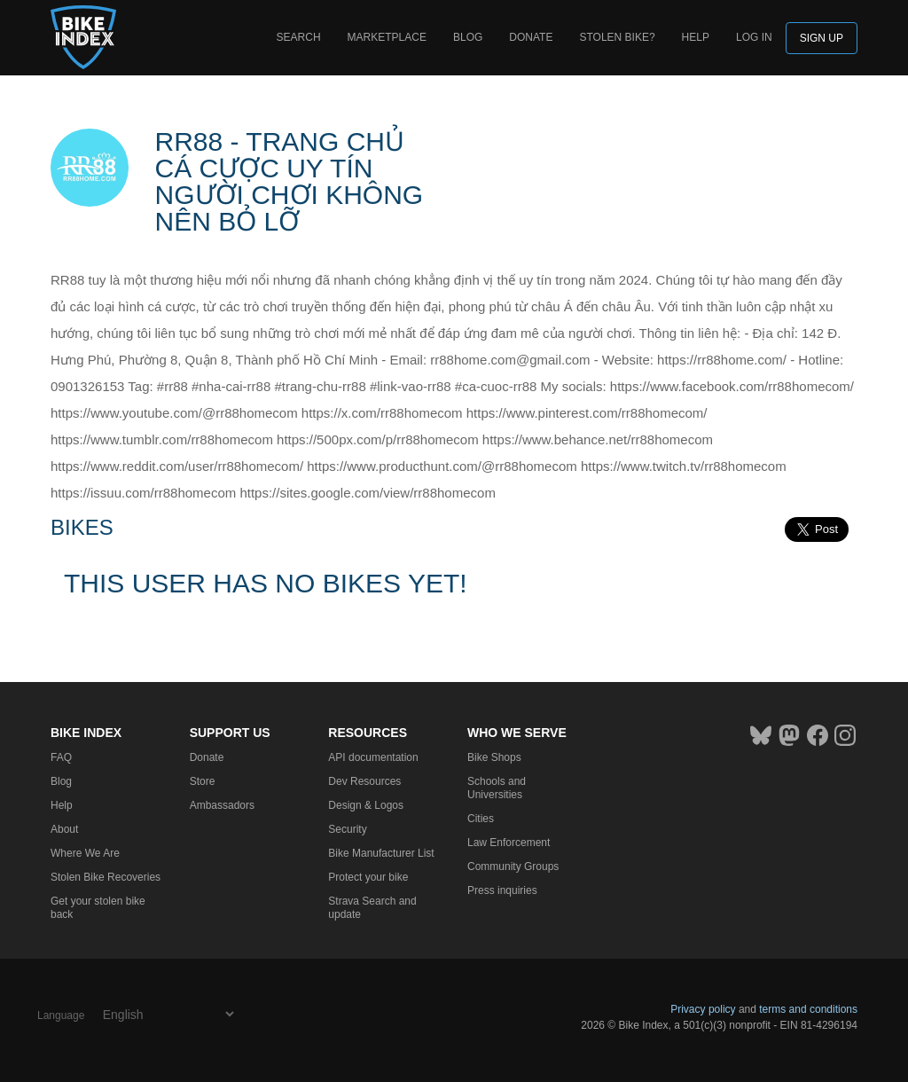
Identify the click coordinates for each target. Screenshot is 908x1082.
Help (695, 37)
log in (754, 37)
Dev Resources (364, 781)
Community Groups (513, 866)
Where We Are (85, 853)
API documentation (373, 757)
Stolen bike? (616, 37)
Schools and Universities (496, 788)
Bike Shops (494, 757)
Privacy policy (702, 1009)
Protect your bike (368, 877)
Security (347, 829)
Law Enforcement (508, 842)
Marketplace (387, 37)
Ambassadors (222, 805)
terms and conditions (808, 1009)
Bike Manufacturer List (381, 853)
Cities (480, 818)
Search (299, 37)
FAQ (61, 757)
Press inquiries (502, 890)
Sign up (821, 38)
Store (202, 781)
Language (60, 1015)
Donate (530, 37)
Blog (467, 37)
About (64, 829)
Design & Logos (365, 805)
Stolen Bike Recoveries (105, 877)
